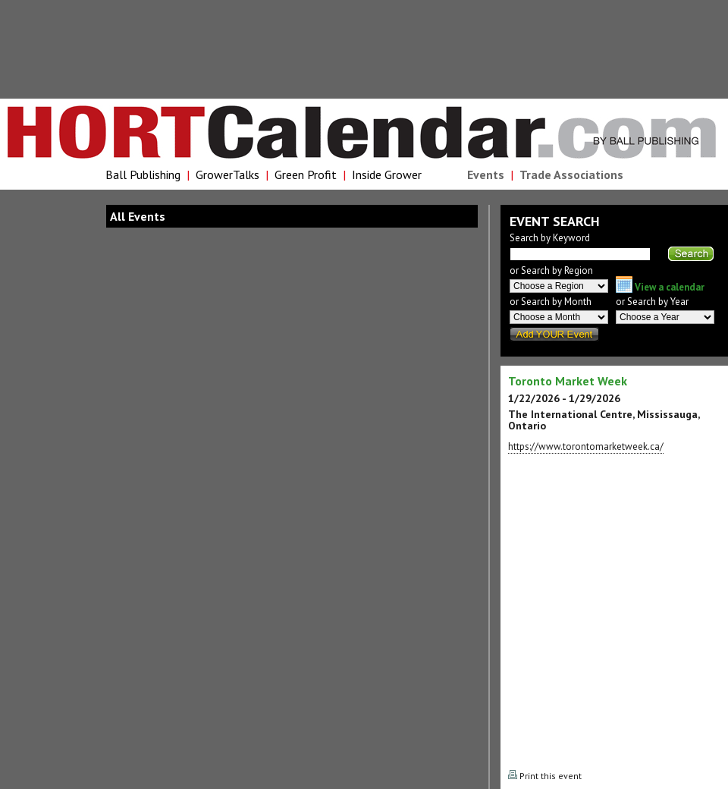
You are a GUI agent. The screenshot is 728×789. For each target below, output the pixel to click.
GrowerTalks (227, 174)
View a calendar (660, 287)
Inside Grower (387, 174)
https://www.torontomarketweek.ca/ (586, 446)
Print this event (545, 775)
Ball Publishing (142, 174)
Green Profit (306, 174)
